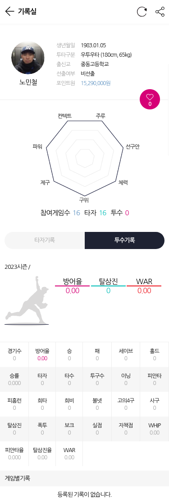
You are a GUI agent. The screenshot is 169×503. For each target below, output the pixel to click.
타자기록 (44, 240)
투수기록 (124, 240)
